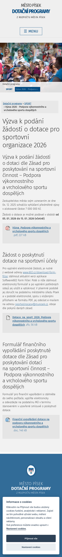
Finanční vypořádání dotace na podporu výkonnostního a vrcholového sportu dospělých (30, 425)
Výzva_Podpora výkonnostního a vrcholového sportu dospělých (31, 231)
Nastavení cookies (16, 528)
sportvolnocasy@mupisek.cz (31, 304)
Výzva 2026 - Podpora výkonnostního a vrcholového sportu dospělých (28, 89)
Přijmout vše (31, 538)
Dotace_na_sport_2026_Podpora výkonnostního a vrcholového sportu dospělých (34, 321)
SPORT (9, 89)
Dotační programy (11, 84)
